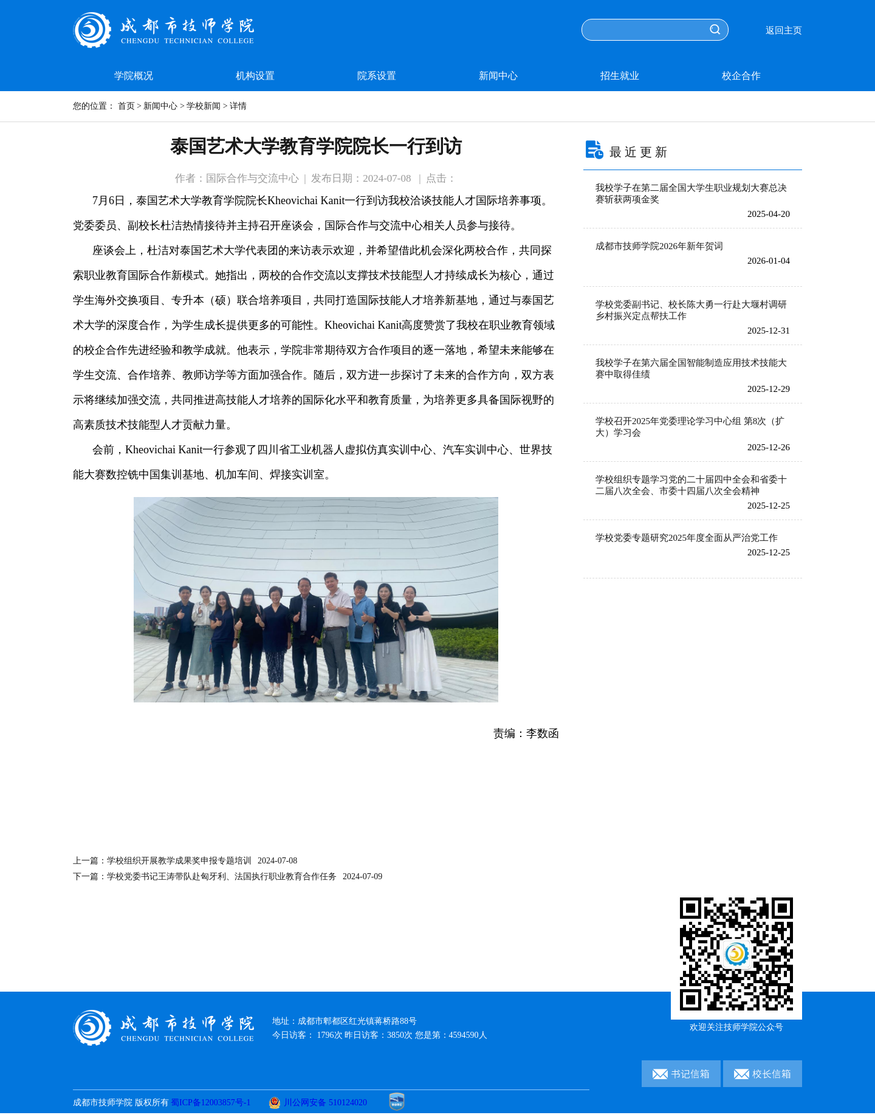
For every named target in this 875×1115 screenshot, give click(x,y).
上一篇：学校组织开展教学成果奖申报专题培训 (185, 860)
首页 (126, 106)
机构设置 (255, 75)
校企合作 (741, 75)
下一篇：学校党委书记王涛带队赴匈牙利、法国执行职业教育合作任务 (227, 876)
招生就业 (619, 75)
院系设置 (376, 75)
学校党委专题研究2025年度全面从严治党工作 (686, 538)
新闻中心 (498, 75)
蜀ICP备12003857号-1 (210, 1102)
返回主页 (784, 30)
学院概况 (133, 75)
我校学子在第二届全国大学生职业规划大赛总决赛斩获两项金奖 (691, 193)
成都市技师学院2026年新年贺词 (659, 246)
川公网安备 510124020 (318, 1102)
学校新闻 (204, 106)
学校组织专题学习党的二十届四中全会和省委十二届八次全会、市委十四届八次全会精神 (691, 485)
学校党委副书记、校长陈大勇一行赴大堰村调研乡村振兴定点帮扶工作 (691, 310)
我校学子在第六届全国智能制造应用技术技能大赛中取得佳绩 (691, 368)
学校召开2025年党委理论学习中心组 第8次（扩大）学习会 (689, 426)
